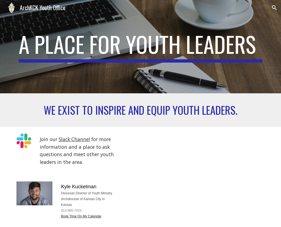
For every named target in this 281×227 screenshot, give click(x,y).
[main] (140, 47)
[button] (274, 7)
